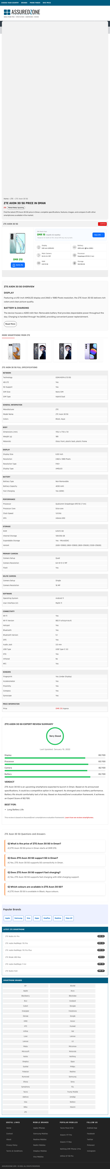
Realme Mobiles (39, 1139)
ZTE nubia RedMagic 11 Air (55, 964)
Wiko (25, 1107)
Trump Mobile (72, 1092)
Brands (24, 3)
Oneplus (25, 1061)
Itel (72, 1031)
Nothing (72, 1056)
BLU (25, 1001)
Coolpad (72, 1001)
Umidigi (72, 1097)
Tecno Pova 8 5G (67, 1128)
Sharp (25, 1082)
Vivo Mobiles (38, 1156)
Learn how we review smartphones (79, 817)
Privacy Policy (11, 1145)
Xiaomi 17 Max (66, 1142)
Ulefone (25, 1097)
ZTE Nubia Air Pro (55, 936)
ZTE (11, 198)
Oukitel (25, 1066)
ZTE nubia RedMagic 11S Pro (55, 943)
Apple (7, 918)
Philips (72, 1066)
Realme (58, 918)
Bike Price (47, 3)
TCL (72, 1087)
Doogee (73, 1006)
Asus (73, 991)
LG (73, 1041)
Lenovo (72, 1036)
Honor (72, 1021)
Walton (72, 1102)
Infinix (25, 1031)
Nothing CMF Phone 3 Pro (70, 1149)
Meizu (25, 1046)
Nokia (25, 1056)
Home (6, 198)
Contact (9, 1133)
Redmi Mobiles (39, 1145)
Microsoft (25, 1051)
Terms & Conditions (14, 1151)
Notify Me (18, 265)
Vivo (28, 918)
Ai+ (25, 986)
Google (72, 1016)
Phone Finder (35, 3)
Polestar (25, 1071)
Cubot (25, 1006)
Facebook (91, 1133)
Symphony (25, 1087)
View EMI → (98, 235)
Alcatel (72, 986)
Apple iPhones (39, 1128)
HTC (25, 1026)
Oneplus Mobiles (40, 1151)
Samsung (18, 918)
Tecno (25, 1092)
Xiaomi (72, 1107)
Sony (73, 1082)
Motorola (72, 1051)
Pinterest (91, 1145)
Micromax (72, 1046)
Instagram (91, 1151)
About (8, 1139)
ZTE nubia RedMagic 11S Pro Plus (55, 950)
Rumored (25, 1077)
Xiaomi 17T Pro (66, 1135)
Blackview (72, 996)
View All (69, 918)
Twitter (90, 1139)
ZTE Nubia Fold (55, 971)
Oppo (37, 918)
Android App (92, 1128)
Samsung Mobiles (40, 1133)
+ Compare (102, 224)
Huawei (72, 1026)
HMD (25, 1021)
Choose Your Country (10, 3)
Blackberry (25, 996)
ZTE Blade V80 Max (55, 957)
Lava (25, 1036)
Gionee (25, 1016)
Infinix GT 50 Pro (66, 1156)
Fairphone (73, 1011)
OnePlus (47, 918)
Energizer (25, 1011)
